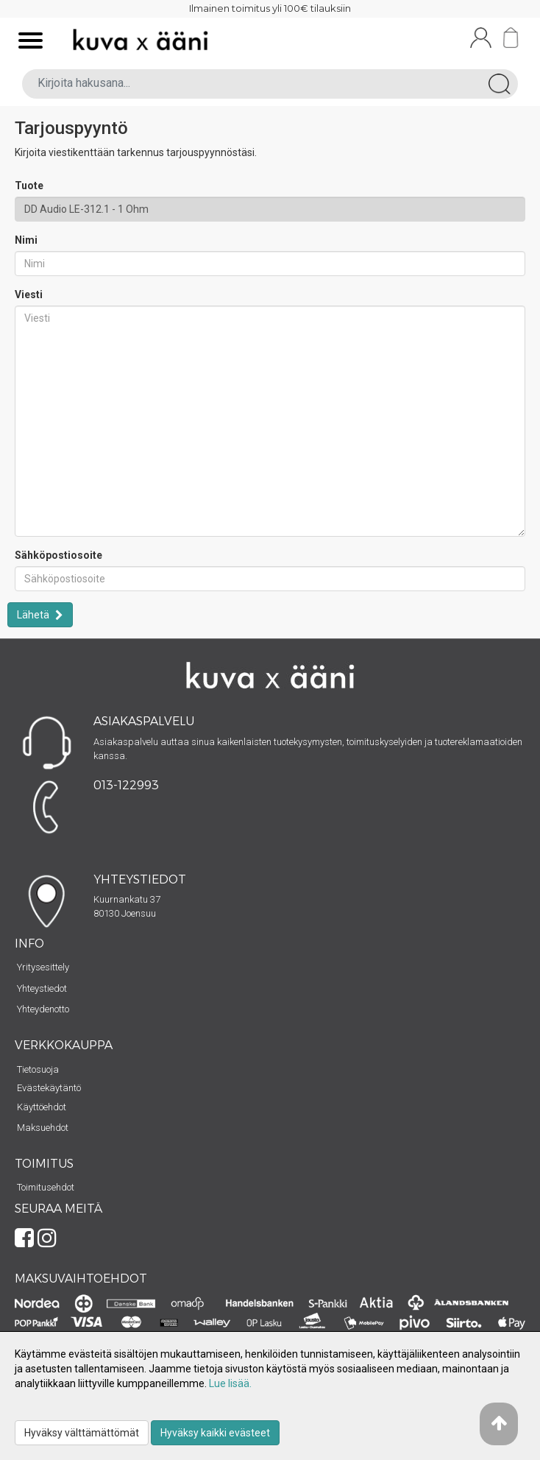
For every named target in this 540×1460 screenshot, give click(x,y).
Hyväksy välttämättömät (81, 1433)
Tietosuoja (38, 1069)
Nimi (26, 240)
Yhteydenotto (43, 1009)
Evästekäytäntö (49, 1087)
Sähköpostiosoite (58, 555)
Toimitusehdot (45, 1187)
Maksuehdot (42, 1127)
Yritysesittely (43, 967)
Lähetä (34, 615)
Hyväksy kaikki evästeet (215, 1433)
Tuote (29, 185)
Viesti (29, 294)
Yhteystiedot (42, 988)
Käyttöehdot (41, 1106)
